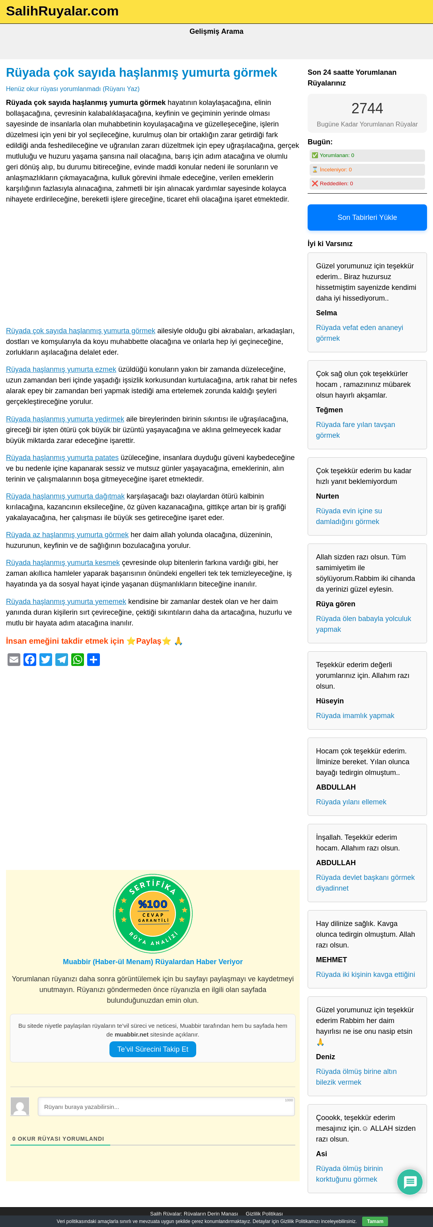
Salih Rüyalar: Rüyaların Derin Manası (194, 1214)
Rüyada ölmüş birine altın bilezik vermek (356, 1077)
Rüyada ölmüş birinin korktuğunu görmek (349, 1174)
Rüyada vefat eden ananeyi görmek (359, 333)
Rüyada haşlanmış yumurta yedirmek (65, 419)
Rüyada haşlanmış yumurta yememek (66, 602)
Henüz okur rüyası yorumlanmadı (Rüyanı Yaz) (73, 88)
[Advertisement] (153, 266)
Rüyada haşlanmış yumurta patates (62, 458)
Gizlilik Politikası (264, 1214)
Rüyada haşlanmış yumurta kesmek (63, 563)
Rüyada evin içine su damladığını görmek (349, 516)
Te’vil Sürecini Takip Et (153, 1049)
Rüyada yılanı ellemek (351, 802)
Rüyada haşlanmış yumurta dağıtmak (65, 496)
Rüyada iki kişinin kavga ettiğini (365, 974)
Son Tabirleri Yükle (367, 217)
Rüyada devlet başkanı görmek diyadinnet (365, 883)
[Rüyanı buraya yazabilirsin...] (166, 1106)
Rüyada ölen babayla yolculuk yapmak (363, 624)
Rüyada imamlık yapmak (355, 716)
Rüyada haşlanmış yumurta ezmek (61, 369)
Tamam (375, 1221)
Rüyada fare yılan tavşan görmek (355, 430)
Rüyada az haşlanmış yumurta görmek (67, 535)
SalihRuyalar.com (62, 10)
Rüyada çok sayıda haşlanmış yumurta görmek (141, 72)
